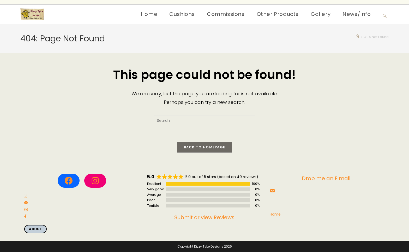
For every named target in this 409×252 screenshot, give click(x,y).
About (35, 229)
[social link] (25, 196)
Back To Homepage (204, 147)
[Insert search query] (204, 121)
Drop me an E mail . (327, 178)
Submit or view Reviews (204, 217)
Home (275, 214)
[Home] (357, 36)
